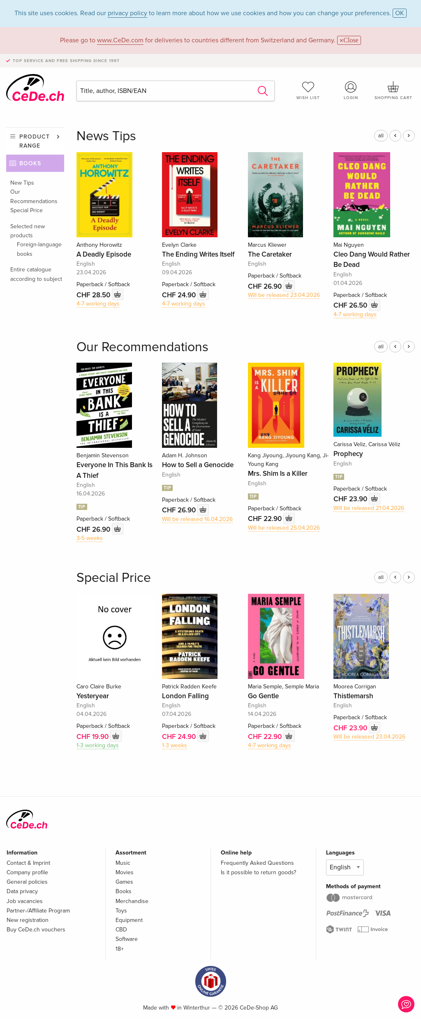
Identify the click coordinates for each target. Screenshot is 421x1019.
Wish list (308, 90)
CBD (121, 929)
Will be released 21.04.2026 (368, 508)
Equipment (129, 920)
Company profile (27, 872)
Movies (125, 872)
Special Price (26, 210)
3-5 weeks (89, 538)
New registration (28, 920)
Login (350, 90)
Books (30, 163)
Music (123, 862)
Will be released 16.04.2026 (197, 519)
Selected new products (27, 231)
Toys (121, 910)
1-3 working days (97, 745)
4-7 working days (98, 303)
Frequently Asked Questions (257, 862)
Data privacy (22, 891)
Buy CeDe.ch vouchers (36, 929)
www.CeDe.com (120, 40)
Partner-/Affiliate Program (38, 910)
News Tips (106, 136)
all (381, 135)
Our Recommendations (34, 196)
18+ (120, 948)
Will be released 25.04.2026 (284, 527)
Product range (34, 141)
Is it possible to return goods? (258, 872)
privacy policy (127, 13)
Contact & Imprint (28, 862)
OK (399, 13)
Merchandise (132, 901)
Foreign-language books (39, 249)
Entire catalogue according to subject (36, 274)
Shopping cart (393, 90)
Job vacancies (25, 901)
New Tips (22, 182)
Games (124, 881)
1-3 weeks (174, 745)
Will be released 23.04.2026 (284, 295)
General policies (27, 881)
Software (127, 939)
